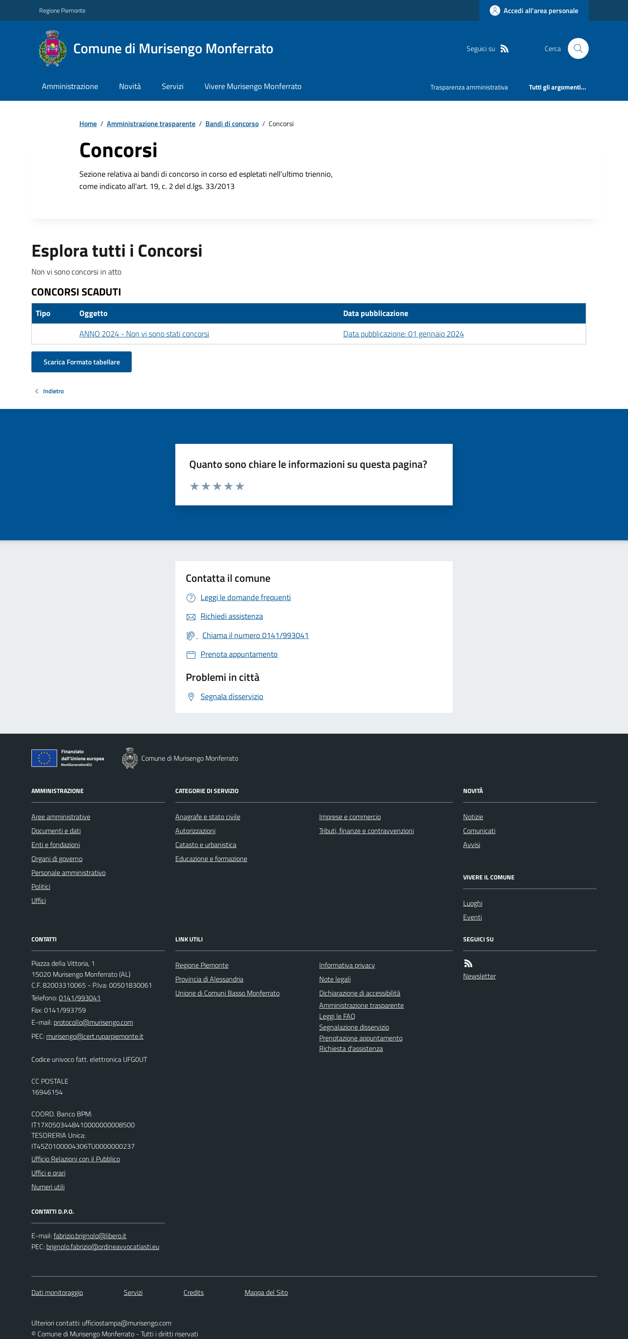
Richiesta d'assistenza (351, 1048)
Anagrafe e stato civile (207, 816)
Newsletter (479, 976)
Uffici (38, 900)
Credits (194, 1292)
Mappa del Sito (266, 1292)
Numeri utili (48, 1186)
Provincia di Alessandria (209, 979)
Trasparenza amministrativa (469, 87)
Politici (40, 886)
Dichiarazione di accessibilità (359, 993)
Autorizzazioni (195, 830)
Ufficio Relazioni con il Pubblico (75, 1159)
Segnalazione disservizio (354, 1027)
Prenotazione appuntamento (361, 1038)
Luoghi (472, 903)
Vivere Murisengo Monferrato (253, 86)
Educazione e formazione (211, 858)
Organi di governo (56, 858)
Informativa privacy (347, 965)
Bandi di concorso (232, 123)
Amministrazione (70, 86)
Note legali (335, 979)
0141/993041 (80, 997)
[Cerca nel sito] (575, 48)
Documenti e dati (56, 830)
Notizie (473, 816)
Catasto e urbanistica (205, 844)
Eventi (472, 917)
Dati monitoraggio (57, 1292)
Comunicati (479, 830)
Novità (130, 86)
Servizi (173, 86)
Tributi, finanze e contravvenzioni (366, 830)
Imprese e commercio (350, 816)
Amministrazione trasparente (151, 123)
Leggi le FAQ (337, 1016)
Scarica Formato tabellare (82, 362)
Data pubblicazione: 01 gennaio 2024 (403, 334)
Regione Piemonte (62, 10)
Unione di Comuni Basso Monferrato (227, 993)
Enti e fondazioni (55, 844)
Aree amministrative (60, 816)
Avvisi (471, 844)
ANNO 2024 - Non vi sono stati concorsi (144, 334)
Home (88, 123)
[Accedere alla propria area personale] (534, 10)
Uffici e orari (48, 1172)
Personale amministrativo (68, 872)
